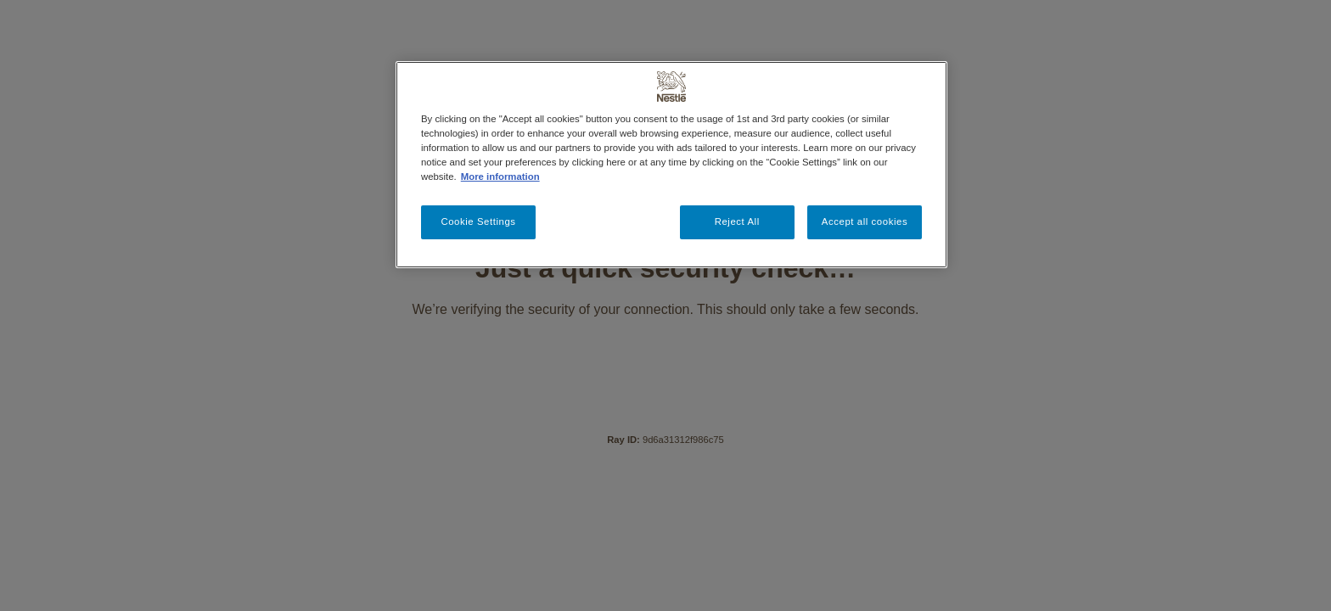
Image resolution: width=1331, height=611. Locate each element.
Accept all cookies (864, 221)
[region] (671, 164)
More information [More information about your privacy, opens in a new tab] (500, 176)
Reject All (737, 221)
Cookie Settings (478, 221)
